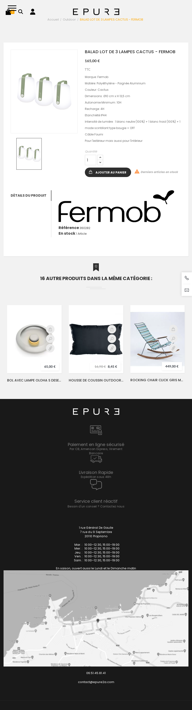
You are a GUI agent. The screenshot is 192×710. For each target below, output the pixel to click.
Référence (69, 228)
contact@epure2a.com (96, 682)
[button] (8, 12)
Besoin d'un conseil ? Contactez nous (96, 506)
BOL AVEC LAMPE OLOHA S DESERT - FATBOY (34, 380)
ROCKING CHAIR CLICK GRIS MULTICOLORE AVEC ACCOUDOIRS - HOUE (157, 380)
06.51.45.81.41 (96, 673)
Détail (50, 348)
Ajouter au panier (111, 172)
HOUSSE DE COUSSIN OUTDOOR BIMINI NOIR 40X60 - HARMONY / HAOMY (96, 380)
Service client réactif (96, 501)
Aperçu (50, 338)
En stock (67, 233)
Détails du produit (28, 195)
